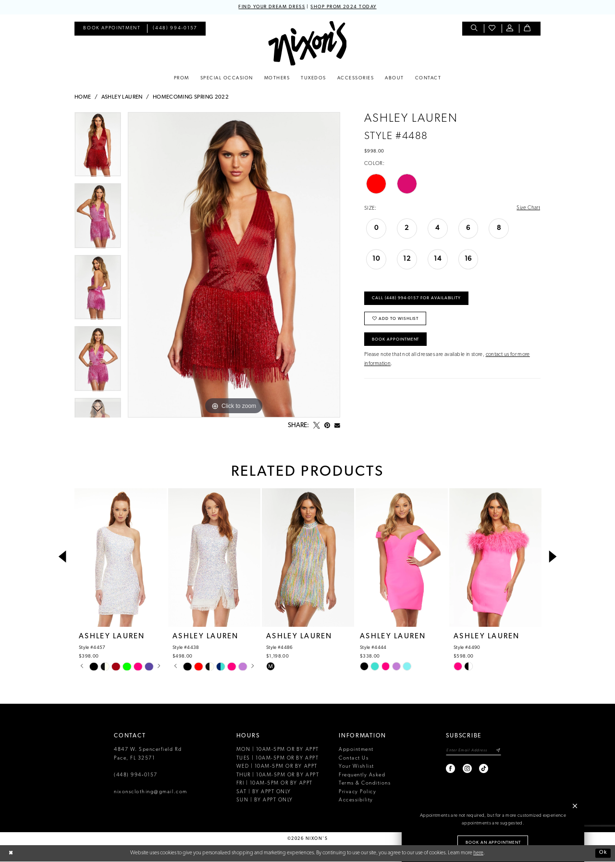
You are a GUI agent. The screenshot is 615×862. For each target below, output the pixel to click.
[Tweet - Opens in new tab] (316, 425)
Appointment (356, 750)
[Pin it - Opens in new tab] (327, 425)
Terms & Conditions (365, 783)
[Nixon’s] (307, 43)
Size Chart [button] (528, 208)
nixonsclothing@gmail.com (150, 792)
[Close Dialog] (10, 853)
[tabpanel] (97, 148)
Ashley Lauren (122, 98)
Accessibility (356, 800)
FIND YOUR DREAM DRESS (270, 7)
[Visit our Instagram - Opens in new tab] (465, 768)
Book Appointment (397, 342)
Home (82, 98)
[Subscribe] (498, 751)
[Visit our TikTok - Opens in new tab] (482, 768)
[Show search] (475, 29)
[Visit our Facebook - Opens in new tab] (449, 768)
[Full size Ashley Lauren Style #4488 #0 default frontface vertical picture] (234, 265)
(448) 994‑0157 (136, 775)
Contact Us (354, 758)
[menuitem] (112, 29)
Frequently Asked (362, 775)
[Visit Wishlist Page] (493, 29)
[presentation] (120, 557)
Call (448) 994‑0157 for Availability (418, 299)
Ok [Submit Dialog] (603, 853)
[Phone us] (175, 29)
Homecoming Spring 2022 (191, 98)
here (478, 853)
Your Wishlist (356, 767)
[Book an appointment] (112, 29)
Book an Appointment (493, 842)
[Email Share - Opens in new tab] (337, 426)
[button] (510, 29)
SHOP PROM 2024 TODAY (344, 7)
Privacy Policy (357, 792)
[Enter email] (472, 751)
